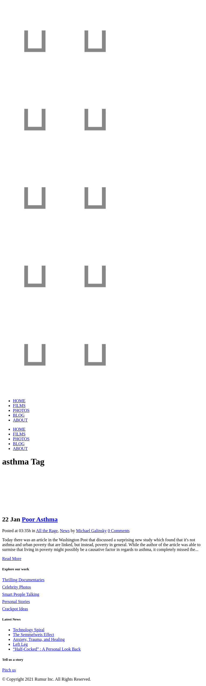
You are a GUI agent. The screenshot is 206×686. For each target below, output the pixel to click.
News (64, 530)
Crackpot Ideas (15, 609)
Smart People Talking (20, 594)
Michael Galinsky (91, 530)
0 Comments (119, 530)
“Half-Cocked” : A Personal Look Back (47, 649)
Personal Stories (16, 601)
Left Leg (20, 644)
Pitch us (9, 670)
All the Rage (47, 530)
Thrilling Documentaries (23, 580)
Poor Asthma (40, 519)
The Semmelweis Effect (33, 634)
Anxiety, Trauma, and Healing (39, 639)
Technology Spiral (29, 629)
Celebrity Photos (16, 587)
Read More (11, 558)
